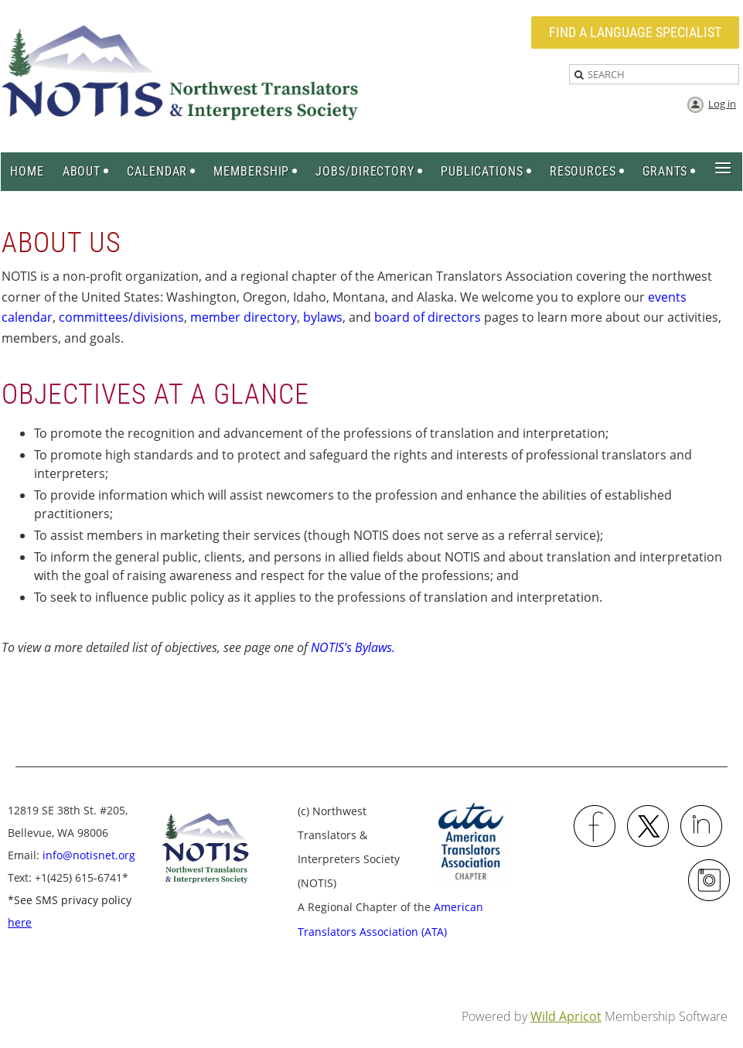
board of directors (427, 317)
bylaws (323, 317)
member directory (243, 317)
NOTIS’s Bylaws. (353, 647)
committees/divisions (121, 317)
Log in (722, 104)
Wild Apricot (566, 1016)
